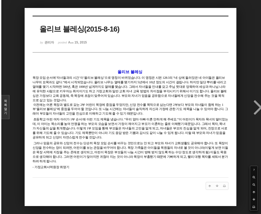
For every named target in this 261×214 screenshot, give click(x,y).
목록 (5, 107)
